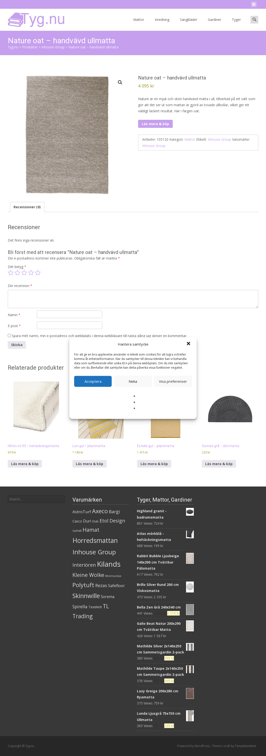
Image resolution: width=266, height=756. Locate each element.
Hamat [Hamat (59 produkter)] (91, 529)
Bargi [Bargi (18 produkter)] (114, 511)
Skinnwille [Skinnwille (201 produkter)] (86, 595)
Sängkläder (188, 24)
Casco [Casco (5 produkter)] (77, 521)
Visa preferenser (173, 381)
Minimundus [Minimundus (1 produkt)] (113, 576)
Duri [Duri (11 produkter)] (87, 521)
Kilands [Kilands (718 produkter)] (109, 564)
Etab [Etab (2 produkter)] (95, 521)
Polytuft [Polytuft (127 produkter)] (83, 585)
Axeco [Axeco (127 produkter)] (100, 511)
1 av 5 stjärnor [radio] (11, 273)
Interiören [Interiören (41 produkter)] (84, 564)
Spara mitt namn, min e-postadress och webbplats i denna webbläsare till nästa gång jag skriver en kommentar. (99, 335)
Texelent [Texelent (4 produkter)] (95, 607)
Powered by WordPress (194, 746)
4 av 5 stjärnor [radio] (31, 273)
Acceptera (93, 381)
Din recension (20, 285)
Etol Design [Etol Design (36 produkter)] (112, 520)
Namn (14, 315)
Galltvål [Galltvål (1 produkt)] (77, 530)
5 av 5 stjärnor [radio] (38, 273)
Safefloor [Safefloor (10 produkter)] (116, 585)
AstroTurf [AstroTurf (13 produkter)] (81, 511)
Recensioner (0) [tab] (27, 207)
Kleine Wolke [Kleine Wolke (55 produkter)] (88, 574)
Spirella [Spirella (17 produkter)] (79, 606)
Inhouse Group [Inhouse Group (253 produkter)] (94, 551)
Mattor (138, 24)
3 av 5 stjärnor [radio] (24, 273)
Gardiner (214, 24)
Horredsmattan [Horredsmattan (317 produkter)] (95, 540)
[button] (189, 344)
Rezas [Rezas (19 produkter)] (101, 585)
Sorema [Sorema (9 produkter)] (107, 596)
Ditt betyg (17, 266)
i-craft (226, 746)
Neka (133, 381)
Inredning (162, 24)
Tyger (236, 24)
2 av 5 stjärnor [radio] (17, 273)
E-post (14, 325)
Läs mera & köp (155, 124)
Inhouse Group (219, 139)
